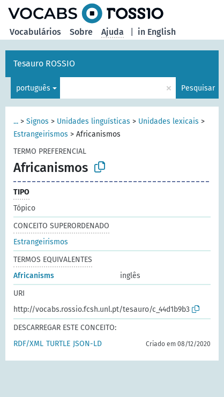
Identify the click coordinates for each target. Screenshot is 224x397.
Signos (37, 121)
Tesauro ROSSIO (44, 63)
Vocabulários (35, 32)
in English (157, 32)
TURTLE (58, 343)
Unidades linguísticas (93, 121)
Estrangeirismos (40, 134)
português (33, 88)
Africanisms (33, 275)
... (15, 121)
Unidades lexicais (168, 121)
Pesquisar (198, 88)
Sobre (81, 32)
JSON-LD (87, 343)
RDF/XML (28, 343)
